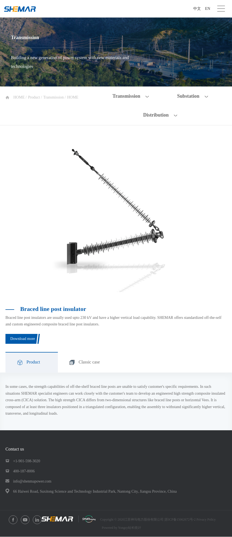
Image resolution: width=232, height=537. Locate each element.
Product (34, 97)
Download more (22, 339)
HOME (19, 97)
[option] (116, 217)
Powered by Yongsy (115, 528)
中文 (197, 9)
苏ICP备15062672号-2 (181, 520)
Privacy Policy (206, 520)
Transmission (54, 97)
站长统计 (134, 528)
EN (207, 9)
